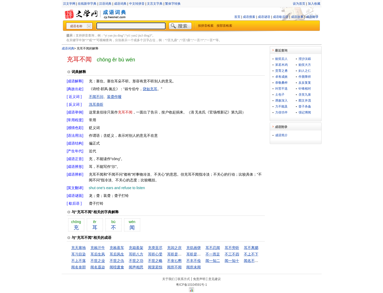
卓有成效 (281, 76)
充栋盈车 (117, 248)
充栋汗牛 (97, 248)
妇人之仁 (305, 71)
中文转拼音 (137, 3)
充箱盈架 (136, 248)
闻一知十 (232, 261)
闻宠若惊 (155, 267)
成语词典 (120, 3)
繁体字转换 (173, 3)
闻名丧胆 (78, 267)
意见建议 (214, 279)
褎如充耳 (150, 89)
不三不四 (232, 254)
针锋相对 (305, 88)
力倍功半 (281, 112)
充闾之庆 (174, 248)
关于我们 (168, 279)
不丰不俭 (193, 261)
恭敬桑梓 (281, 82)
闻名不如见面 (255, 261)
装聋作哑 (114, 97)
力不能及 (281, 106)
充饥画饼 (193, 248)
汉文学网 (69, 3)
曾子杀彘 (305, 106)
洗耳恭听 (96, 104)
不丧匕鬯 (174, 261)
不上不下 (251, 254)
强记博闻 (305, 112)
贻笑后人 (281, 59)
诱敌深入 (281, 100)
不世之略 (155, 261)
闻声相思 (136, 267)
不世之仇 (117, 261)
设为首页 (299, 3)
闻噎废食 (117, 267)
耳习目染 (78, 254)
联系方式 (184, 279)
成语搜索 (249, 17)
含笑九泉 (305, 94)
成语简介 (281, 135)
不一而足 (212, 254)
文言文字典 (154, 3)
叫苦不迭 (281, 88)
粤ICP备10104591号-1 (191, 285)
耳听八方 (136, 254)
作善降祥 (305, 76)
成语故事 (297, 17)
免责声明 (199, 279)
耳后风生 (117, 254)
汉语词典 (105, 3)
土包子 (280, 94)
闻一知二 (212, 261)
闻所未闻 (193, 267)
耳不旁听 (232, 248)
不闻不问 (96, 97)
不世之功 (136, 261)
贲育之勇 (281, 71)
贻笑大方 (305, 65)
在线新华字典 (87, 3)
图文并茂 (305, 100)
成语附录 (312, 17)
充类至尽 (155, 248)
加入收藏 (314, 3)
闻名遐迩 (97, 267)
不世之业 (97, 261)
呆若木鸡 (281, 65)
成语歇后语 (280, 17)
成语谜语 (264, 17)
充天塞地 (78, 248)
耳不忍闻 (212, 248)
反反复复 (305, 82)
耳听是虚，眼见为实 (183, 254)
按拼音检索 (206, 25)
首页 (237, 17)
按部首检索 (224, 25)
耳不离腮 (251, 248)
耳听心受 (155, 254)
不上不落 (78, 261)
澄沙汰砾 (305, 59)
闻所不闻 (174, 267)
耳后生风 (97, 254)
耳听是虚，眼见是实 (202, 254)
